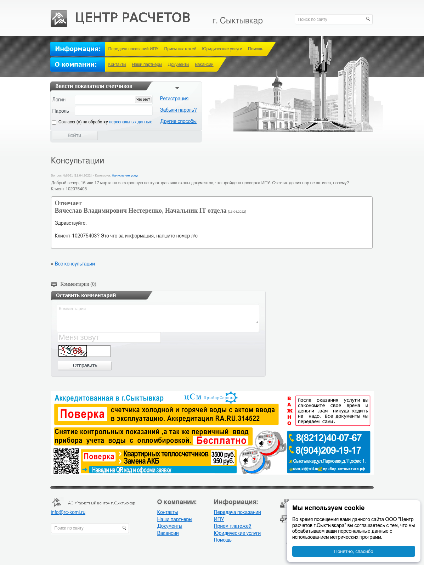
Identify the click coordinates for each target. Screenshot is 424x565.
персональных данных (130, 122)
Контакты (117, 64)
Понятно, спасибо (353, 551)
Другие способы (178, 121)
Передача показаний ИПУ (133, 49)
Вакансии (204, 64)
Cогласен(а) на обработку (105, 122)
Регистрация (174, 98)
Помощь (255, 49)
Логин (59, 99)
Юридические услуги (222, 49)
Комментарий (158, 314)
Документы (178, 64)
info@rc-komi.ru (68, 512)
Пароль (60, 111)
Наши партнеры (147, 64)
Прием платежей (180, 49)
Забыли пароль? (178, 110)
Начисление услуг (125, 175)
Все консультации (75, 264)
